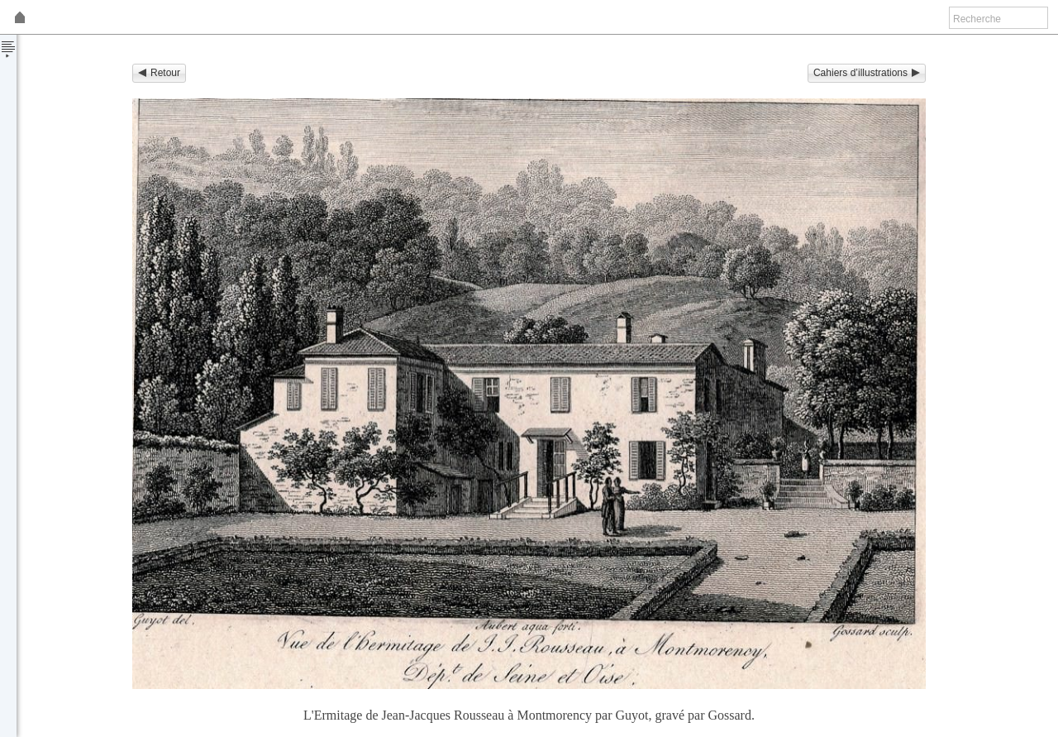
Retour (159, 73)
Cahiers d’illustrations (866, 73)
